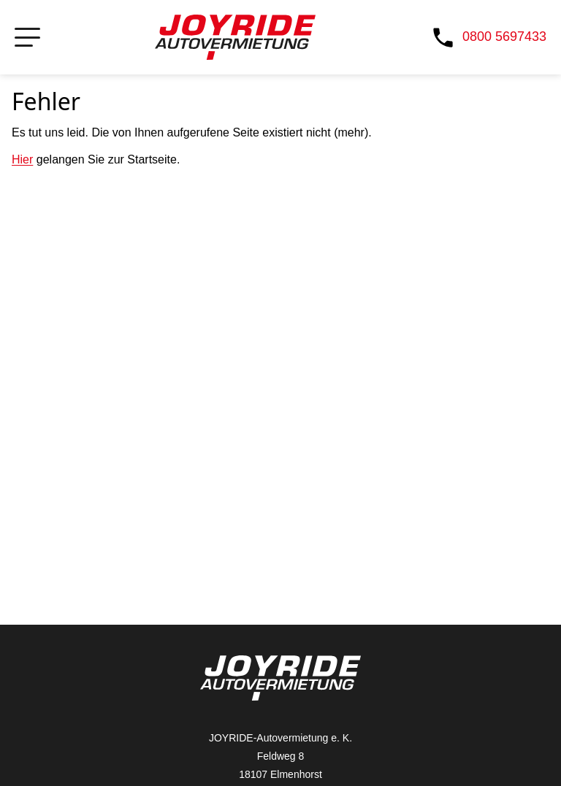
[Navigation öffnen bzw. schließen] (27, 37)
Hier (22, 159)
